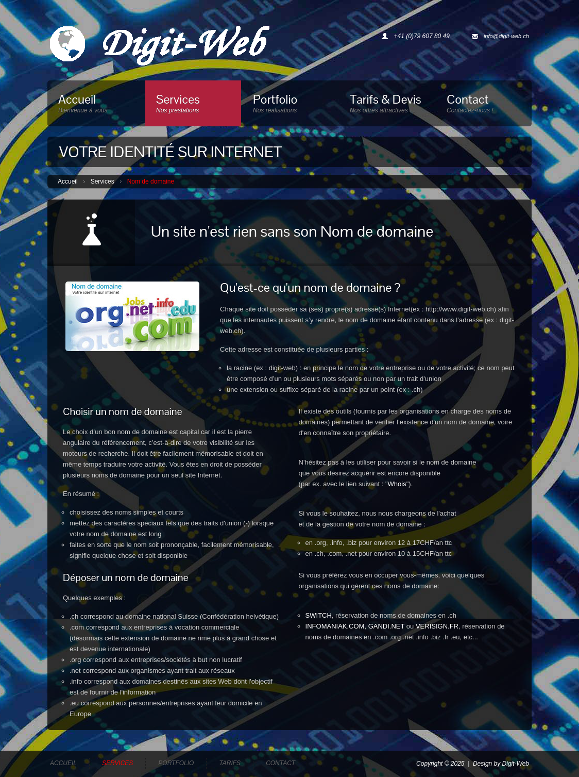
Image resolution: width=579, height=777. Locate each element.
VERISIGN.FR (437, 626)
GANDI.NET (386, 626)
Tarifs (230, 763)
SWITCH (318, 615)
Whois (397, 484)
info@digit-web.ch (506, 36)
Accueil (95, 105)
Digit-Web (515, 763)
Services (193, 105)
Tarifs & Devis (387, 105)
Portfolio (290, 105)
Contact (484, 105)
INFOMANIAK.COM (335, 626)
